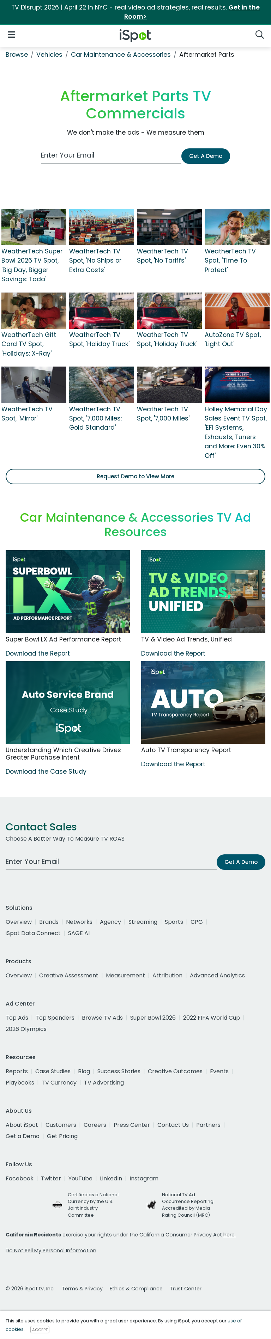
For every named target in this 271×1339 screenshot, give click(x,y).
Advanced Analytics (217, 975)
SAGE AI (79, 933)
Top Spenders (55, 1018)
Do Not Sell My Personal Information (51, 1250)
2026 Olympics (26, 1029)
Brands (49, 922)
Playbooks (20, 1083)
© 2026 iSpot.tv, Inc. (30, 1288)
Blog (84, 1071)
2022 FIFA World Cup (211, 1018)
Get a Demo (23, 1136)
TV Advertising (104, 1083)
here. (229, 1234)
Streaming (142, 922)
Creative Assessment (68, 975)
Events (219, 1071)
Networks (79, 922)
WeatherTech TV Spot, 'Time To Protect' (230, 260)
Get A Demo (205, 156)
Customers (61, 1125)
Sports (174, 922)
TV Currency (59, 1083)
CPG (197, 922)
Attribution (167, 975)
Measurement (125, 975)
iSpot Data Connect (33, 933)
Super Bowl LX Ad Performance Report (63, 639)
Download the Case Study (46, 771)
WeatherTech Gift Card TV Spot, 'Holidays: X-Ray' (28, 344)
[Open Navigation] (11, 34)
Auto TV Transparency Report (186, 750)
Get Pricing (62, 1136)
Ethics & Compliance (136, 1288)
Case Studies (53, 1071)
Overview (19, 922)
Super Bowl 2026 (153, 1018)
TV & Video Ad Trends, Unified (186, 639)
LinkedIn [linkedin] (111, 1178)
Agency (110, 922)
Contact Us (173, 1125)
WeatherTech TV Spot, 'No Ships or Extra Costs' (95, 260)
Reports (17, 1071)
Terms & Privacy (82, 1288)
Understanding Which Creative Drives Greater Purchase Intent (63, 754)
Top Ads (17, 1018)
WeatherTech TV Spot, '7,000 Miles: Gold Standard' (95, 418)
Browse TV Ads (102, 1018)
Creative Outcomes (175, 1071)
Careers (95, 1125)
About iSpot (22, 1125)
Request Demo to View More (135, 476)
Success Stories (118, 1071)
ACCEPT (40, 1329)
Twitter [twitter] (51, 1178)
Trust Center (185, 1288)
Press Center (132, 1125)
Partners (208, 1125)
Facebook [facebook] (20, 1178)
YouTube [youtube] (80, 1178)
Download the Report (38, 653)
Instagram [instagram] (144, 1178)
